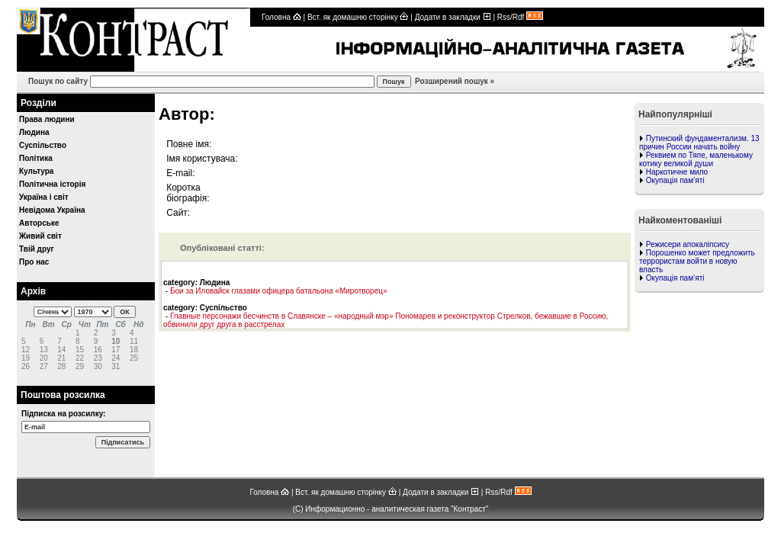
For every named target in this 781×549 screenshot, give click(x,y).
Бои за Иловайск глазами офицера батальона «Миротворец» (278, 291)
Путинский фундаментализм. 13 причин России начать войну (699, 142)
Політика (36, 158)
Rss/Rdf (520, 17)
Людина (34, 132)
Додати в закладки (453, 17)
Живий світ (40, 236)
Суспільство (42, 145)
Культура (36, 171)
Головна (281, 17)
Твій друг (36, 249)
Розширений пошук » (453, 81)
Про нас (34, 262)
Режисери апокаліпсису (687, 244)
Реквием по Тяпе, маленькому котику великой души (696, 159)
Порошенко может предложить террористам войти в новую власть (697, 261)
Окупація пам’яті (675, 180)
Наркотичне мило (677, 172)
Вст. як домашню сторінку (358, 17)
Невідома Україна (52, 210)
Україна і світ (44, 197)
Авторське (39, 223)
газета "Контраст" (458, 509)
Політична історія (52, 184)
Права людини (47, 119)
